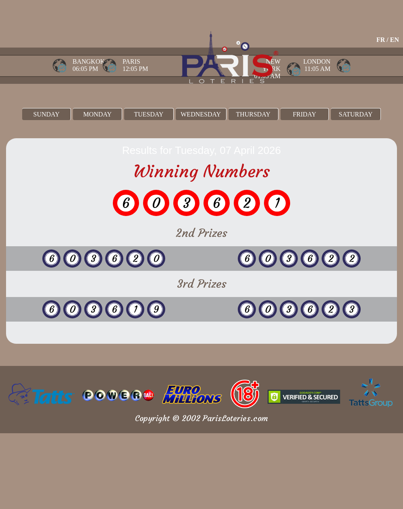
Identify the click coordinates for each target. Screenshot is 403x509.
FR (380, 39)
